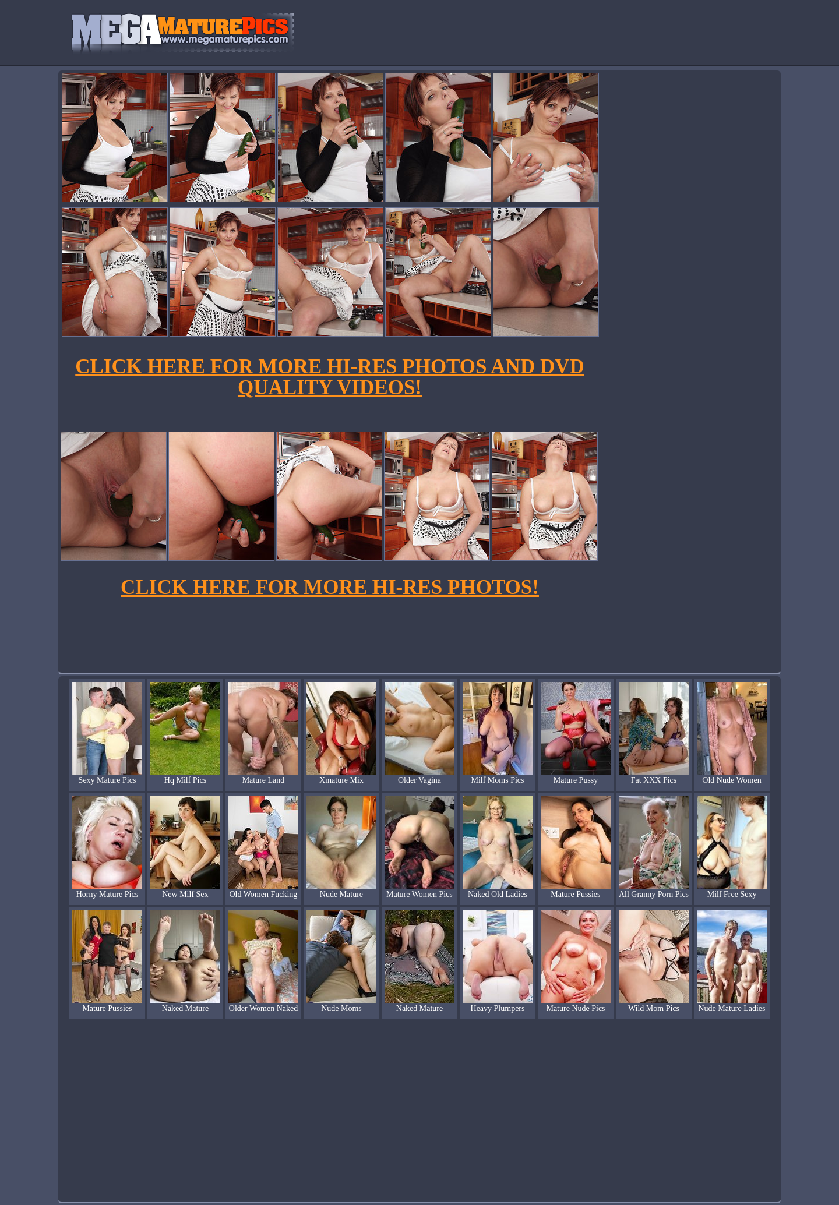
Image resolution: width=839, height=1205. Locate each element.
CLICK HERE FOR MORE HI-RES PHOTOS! (330, 587)
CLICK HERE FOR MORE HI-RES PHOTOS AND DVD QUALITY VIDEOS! (329, 377)
